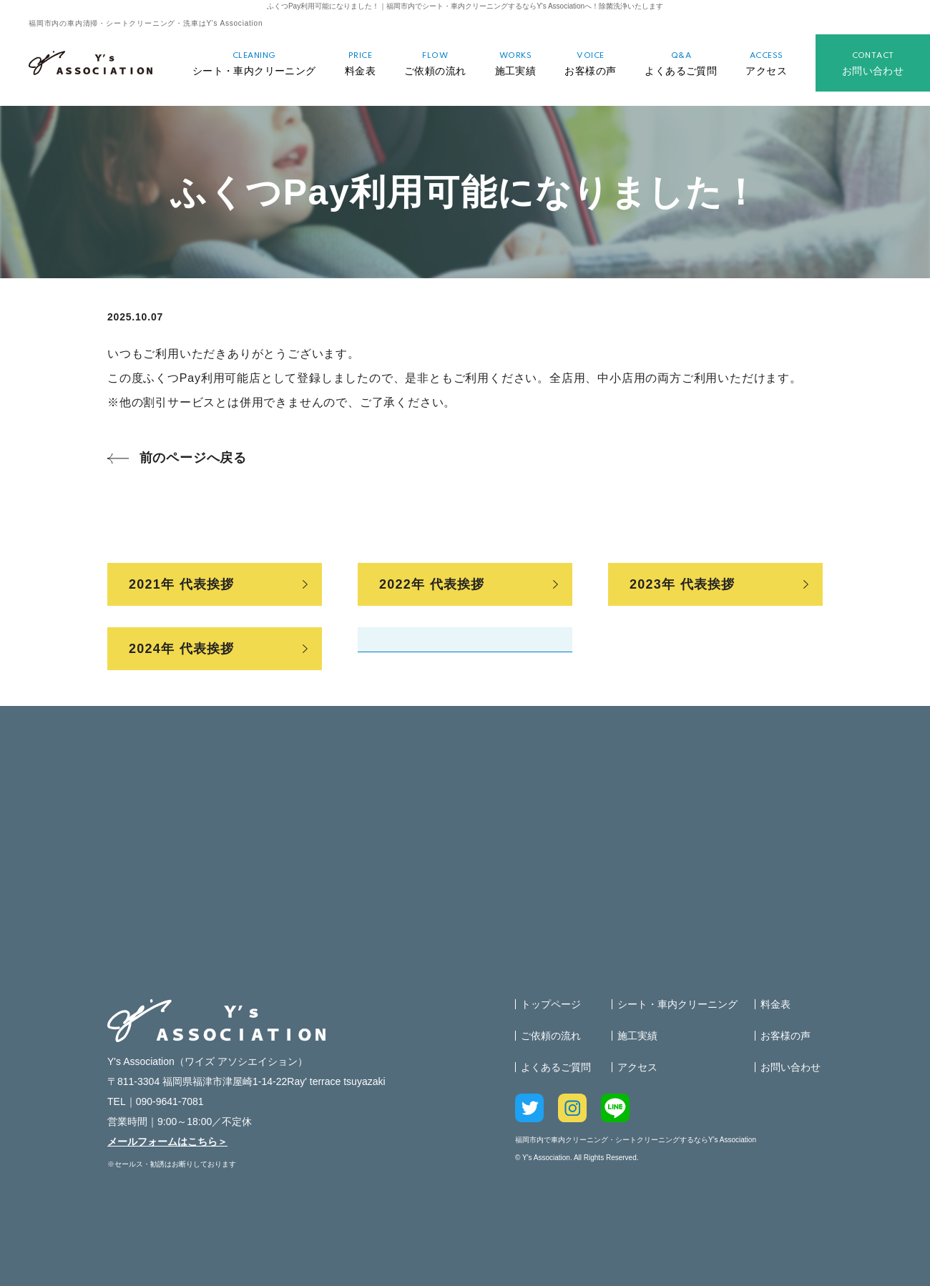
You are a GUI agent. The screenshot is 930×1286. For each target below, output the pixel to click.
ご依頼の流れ (435, 63)
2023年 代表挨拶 (682, 584)
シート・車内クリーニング (254, 63)
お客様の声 (590, 63)
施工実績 (516, 63)
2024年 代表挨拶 (182, 649)
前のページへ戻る (193, 458)
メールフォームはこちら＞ (167, 1141)
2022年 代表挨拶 (432, 584)
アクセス (766, 63)
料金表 (360, 63)
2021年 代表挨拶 (182, 584)
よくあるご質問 (681, 63)
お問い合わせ (873, 63)
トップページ (551, 1004)
